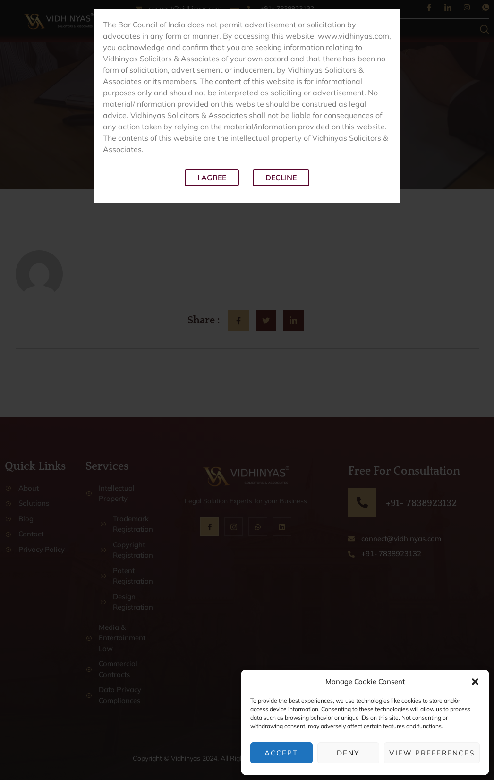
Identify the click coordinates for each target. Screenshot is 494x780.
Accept (281, 752)
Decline (281, 177)
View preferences (432, 752)
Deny (348, 752)
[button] (475, 682)
